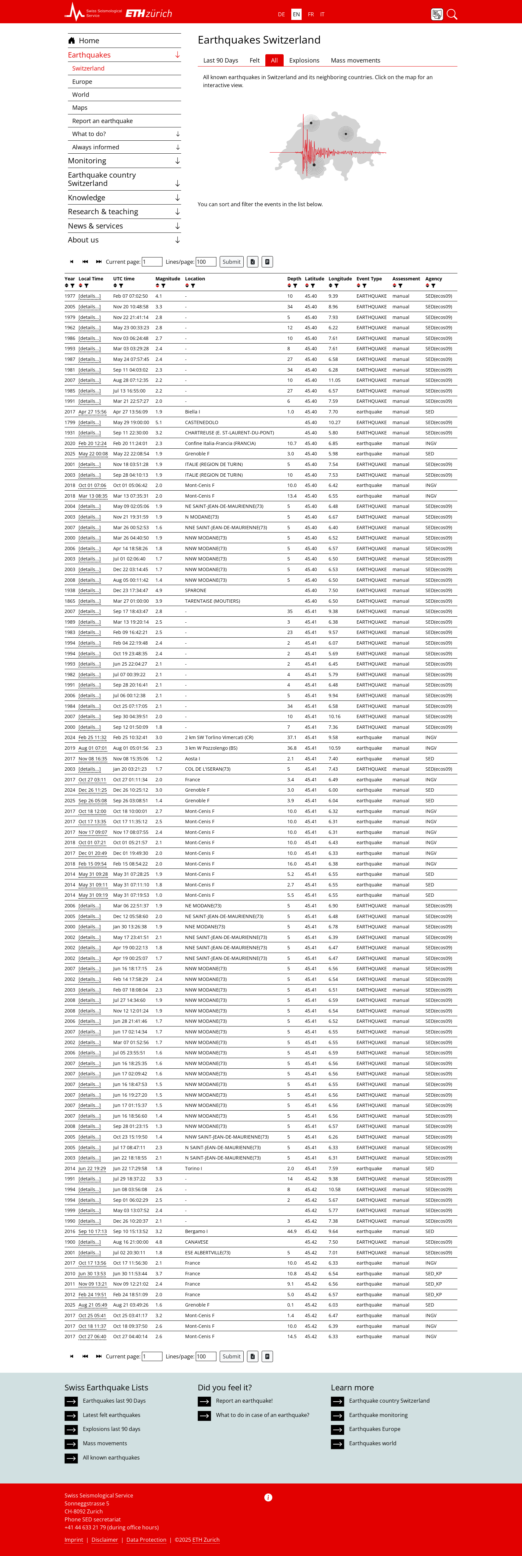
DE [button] (281, 14)
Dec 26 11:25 (93, 790)
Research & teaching (124, 211)
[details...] (90, 296)
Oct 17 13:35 (92, 821)
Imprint (74, 1539)
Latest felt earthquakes (111, 1415)
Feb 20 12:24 (93, 443)
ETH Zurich (206, 1539)
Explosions (304, 60)
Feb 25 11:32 (93, 737)
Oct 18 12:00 (92, 811)
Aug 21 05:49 (93, 1305)
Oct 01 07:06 (92, 485)
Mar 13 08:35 (93, 496)
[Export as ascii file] (267, 261)
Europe (82, 81)
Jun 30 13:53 (92, 1273)
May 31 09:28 (93, 874)
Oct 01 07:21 (92, 842)
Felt (255, 60)
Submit (232, 261)
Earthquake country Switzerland (124, 179)
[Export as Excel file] (252, 261)
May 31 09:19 (93, 895)
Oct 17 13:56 (92, 1263)
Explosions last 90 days (111, 1429)
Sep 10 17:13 (93, 1231)
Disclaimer (105, 1539)
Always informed (126, 147)
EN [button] (296, 14)
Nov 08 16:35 (93, 758)
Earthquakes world (372, 1443)
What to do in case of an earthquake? (262, 1415)
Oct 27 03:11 (92, 779)
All (274, 60)
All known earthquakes (111, 1457)
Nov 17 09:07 (93, 832)
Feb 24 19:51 (93, 1294)
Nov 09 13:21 (93, 1284)
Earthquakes (124, 55)
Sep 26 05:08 (93, 800)
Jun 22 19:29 (92, 1168)
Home (83, 40)
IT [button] (322, 14)
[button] (93, 12)
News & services (124, 226)
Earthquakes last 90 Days (114, 1400)
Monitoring (124, 160)
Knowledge (124, 197)
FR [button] (311, 14)
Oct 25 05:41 (92, 1315)
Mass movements (356, 60)
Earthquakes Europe (374, 1429)
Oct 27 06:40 (92, 1336)
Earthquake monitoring (378, 1415)
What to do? (126, 134)
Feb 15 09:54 (93, 863)
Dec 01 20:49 (93, 853)
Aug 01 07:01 (93, 748)
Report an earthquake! (244, 1400)
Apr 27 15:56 (93, 411)
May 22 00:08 (93, 453)
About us (124, 239)
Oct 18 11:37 (92, 1326)
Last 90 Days (220, 60)
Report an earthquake (102, 121)
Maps (80, 107)
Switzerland (88, 68)
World (80, 94)
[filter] (72, 285)
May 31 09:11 (93, 884)
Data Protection (146, 1539)
